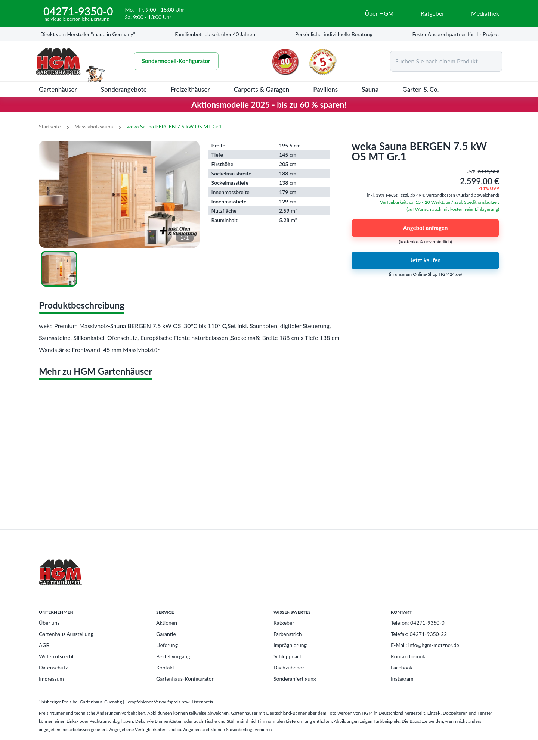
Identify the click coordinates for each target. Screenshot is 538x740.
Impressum (51, 678)
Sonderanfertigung (294, 678)
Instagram (402, 678)
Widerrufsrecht (56, 656)
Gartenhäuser (58, 89)
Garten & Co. (420, 89)
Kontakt (165, 667)
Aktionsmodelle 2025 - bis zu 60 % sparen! (269, 105)
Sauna (370, 89)
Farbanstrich (287, 634)
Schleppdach (288, 656)
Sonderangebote (124, 89)
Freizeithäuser (190, 89)
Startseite (50, 126)
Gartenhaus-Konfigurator (185, 678)
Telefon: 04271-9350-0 (418, 622)
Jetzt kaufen (425, 260)
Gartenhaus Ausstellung (66, 634)
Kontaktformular (410, 656)
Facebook (402, 667)
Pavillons (325, 89)
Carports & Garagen (262, 89)
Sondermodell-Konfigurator (176, 61)
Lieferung (167, 645)
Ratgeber (283, 622)
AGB (44, 645)
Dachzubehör (288, 667)
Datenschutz (53, 667)
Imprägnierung (290, 645)
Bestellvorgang (173, 656)
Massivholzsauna (93, 126)
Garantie (166, 634)
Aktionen (166, 622)
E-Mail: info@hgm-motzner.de (425, 645)
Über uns (49, 622)
